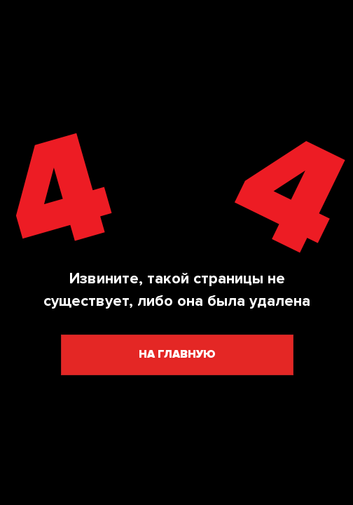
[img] (176, 189)
